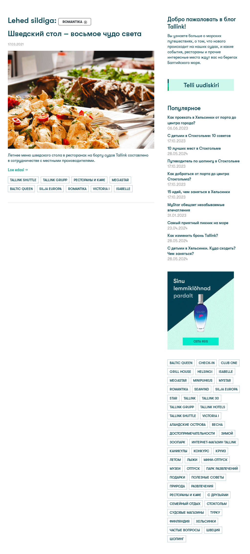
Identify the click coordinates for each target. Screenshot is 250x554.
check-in (207, 363)
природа (177, 486)
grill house (180, 372)
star (173, 398)
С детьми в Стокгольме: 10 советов (199, 135)
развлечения (202, 486)
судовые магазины (187, 512)
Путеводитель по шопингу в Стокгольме (203, 161)
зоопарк (177, 442)
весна (217, 425)
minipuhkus (202, 380)
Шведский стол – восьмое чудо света (75, 33)
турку (215, 512)
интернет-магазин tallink (214, 442)
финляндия (180, 521)
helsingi (205, 372)
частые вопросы (185, 530)
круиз (221, 451)
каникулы (178, 451)
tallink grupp (55, 180)
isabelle (123, 189)
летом (175, 460)
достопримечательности (192, 433)
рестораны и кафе (89, 180)
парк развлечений (222, 468)
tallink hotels (212, 407)
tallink (190, 398)
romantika (77, 189)
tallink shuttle (23, 180)
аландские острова (188, 425)
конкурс (201, 451)
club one (229, 363)
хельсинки (206, 521)
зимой (227, 433)
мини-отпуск (216, 460)
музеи (175, 468)
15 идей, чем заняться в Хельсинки (198, 191)
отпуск (193, 468)
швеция (213, 530)
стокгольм (217, 504)
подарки (177, 477)
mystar (225, 380)
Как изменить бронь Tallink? (192, 235)
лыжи (192, 460)
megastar (120, 180)
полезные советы (207, 477)
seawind (201, 389)
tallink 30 (210, 398)
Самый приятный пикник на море (197, 222)
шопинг (177, 539)
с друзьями (218, 495)
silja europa (50, 189)
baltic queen (21, 189)
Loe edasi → (18, 169)
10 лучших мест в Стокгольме (194, 148)
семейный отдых (185, 504)
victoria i (101, 189)
